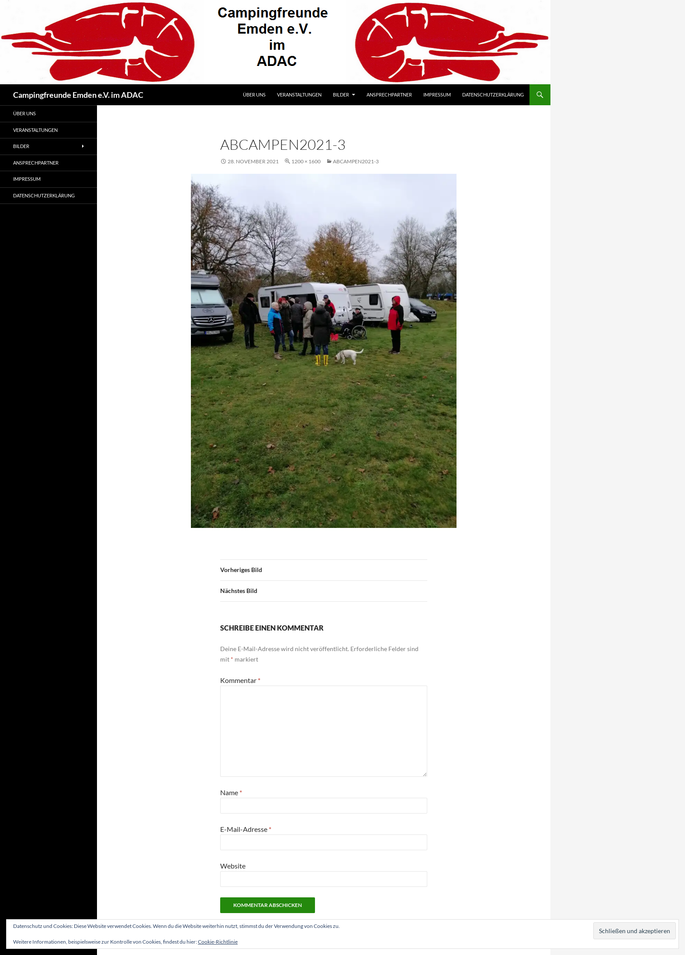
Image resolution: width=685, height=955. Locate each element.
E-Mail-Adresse (245, 829)
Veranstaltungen (299, 94)
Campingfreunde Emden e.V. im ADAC (78, 95)
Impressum (437, 94)
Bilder (341, 94)
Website (233, 866)
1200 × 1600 (306, 161)
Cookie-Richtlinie (218, 941)
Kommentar (240, 680)
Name (231, 792)
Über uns (254, 94)
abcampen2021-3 (356, 161)
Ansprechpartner (389, 94)
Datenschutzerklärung (493, 94)
